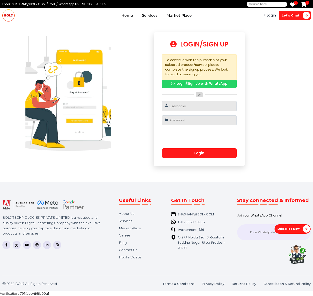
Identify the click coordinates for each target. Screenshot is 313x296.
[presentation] (198, 138)
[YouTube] (27, 245)
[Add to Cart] (303, 5)
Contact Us (128, 250)
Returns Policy (244, 284)
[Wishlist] (292, 5)
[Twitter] (17, 245)
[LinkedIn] (47, 245)
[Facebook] (6, 245)
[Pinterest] (37, 245)
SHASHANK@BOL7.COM (28, 4)
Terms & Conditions (178, 284)
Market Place (179, 15)
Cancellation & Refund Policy (287, 284)
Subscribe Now (293, 228)
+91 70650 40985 (93, 4)
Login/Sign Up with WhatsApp (199, 83)
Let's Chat (296, 15)
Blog (123, 243)
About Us (126, 213)
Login (271, 15)
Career (124, 235)
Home (127, 15)
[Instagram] (57, 245)
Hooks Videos (130, 257)
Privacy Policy (213, 284)
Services (150, 15)
